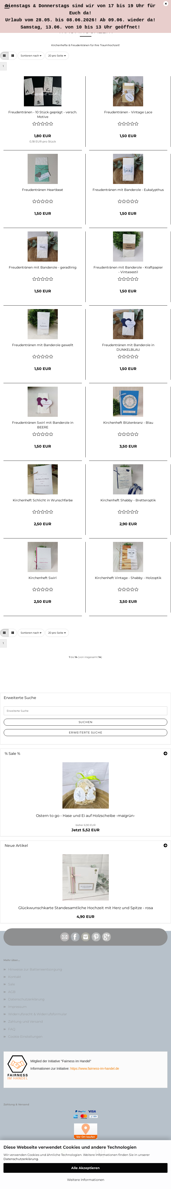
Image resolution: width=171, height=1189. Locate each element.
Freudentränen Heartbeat (42, 190)
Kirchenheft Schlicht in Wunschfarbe (43, 500)
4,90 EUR (85, 916)
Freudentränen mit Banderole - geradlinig (43, 267)
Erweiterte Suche (85, 732)
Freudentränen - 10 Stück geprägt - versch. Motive (42, 114)
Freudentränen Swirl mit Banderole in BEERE (42, 424)
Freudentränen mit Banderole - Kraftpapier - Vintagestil (128, 269)
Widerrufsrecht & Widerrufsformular (37, 1014)
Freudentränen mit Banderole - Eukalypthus (128, 190)
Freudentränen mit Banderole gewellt (42, 345)
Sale (11, 984)
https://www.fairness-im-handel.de (94, 1068)
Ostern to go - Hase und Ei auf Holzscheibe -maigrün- (85, 815)
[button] (4, 56)
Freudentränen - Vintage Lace (128, 112)
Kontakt (14, 977)
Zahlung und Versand (25, 1021)
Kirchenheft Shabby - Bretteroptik (128, 500)
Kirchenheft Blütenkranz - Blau (128, 423)
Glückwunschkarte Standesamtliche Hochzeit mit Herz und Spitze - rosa (85, 908)
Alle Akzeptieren (85, 1168)
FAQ (11, 1029)
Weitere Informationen (85, 1180)
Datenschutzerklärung (20, 1159)
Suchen (86, 722)
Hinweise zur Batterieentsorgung (35, 969)
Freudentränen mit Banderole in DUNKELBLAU (128, 347)
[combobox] (31, 56)
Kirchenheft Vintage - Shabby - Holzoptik (128, 578)
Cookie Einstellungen (25, 1036)
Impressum (17, 1007)
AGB (12, 992)
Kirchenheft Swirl (43, 578)
